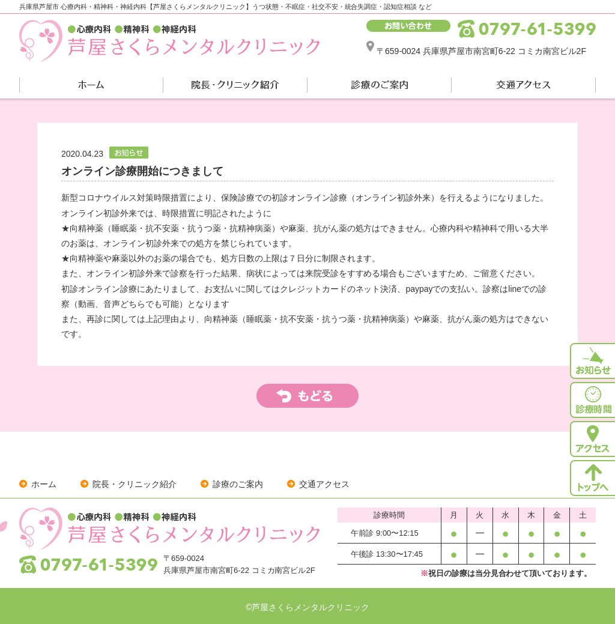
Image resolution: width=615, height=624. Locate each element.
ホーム (43, 484)
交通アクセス (324, 484)
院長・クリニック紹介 (134, 484)
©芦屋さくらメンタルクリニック (307, 607)
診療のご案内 (238, 484)
